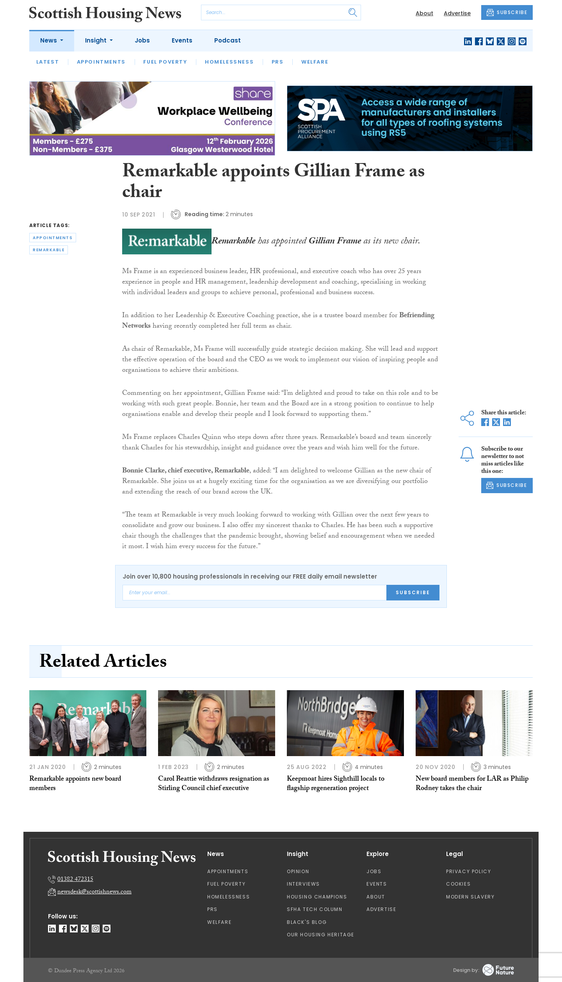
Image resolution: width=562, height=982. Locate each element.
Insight (96, 40)
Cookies (458, 884)
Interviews (303, 884)
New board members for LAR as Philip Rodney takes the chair (472, 784)
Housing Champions (317, 896)
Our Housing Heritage (320, 934)
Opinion (298, 871)
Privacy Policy (468, 871)
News (49, 40)
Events (182, 40)
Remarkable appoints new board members (75, 784)
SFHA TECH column (315, 909)
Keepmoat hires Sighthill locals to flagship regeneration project (335, 784)
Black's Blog (307, 922)
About (424, 13)
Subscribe (413, 592)
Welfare (314, 62)
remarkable (48, 250)
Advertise (457, 13)
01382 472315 (75, 880)
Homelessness (229, 62)
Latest (47, 62)
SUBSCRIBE (507, 12)
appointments (53, 238)
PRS (278, 62)
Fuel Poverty (165, 62)
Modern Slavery (470, 896)
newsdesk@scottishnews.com (94, 892)
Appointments (101, 62)
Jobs (142, 40)
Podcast (227, 40)
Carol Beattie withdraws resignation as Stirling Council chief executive (213, 784)
